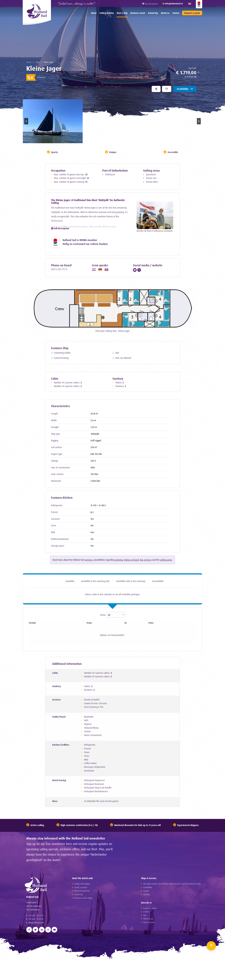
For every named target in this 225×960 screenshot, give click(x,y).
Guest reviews (149, 922)
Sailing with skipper (82, 884)
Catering (146, 894)
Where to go (148, 919)
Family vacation (80, 887)
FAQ (144, 915)
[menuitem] (94, 13)
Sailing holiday (106, 13)
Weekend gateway (82, 891)
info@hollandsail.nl (36, 925)
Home (94, 13)
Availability (185, 88)
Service (146, 891)
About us (165, 13)
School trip (153, 13)
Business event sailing (83, 898)
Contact (175, 13)
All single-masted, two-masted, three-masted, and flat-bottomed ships (172, 884)
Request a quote (192, 13)
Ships (38, 62)
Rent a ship (122, 13)
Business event (137, 13)
